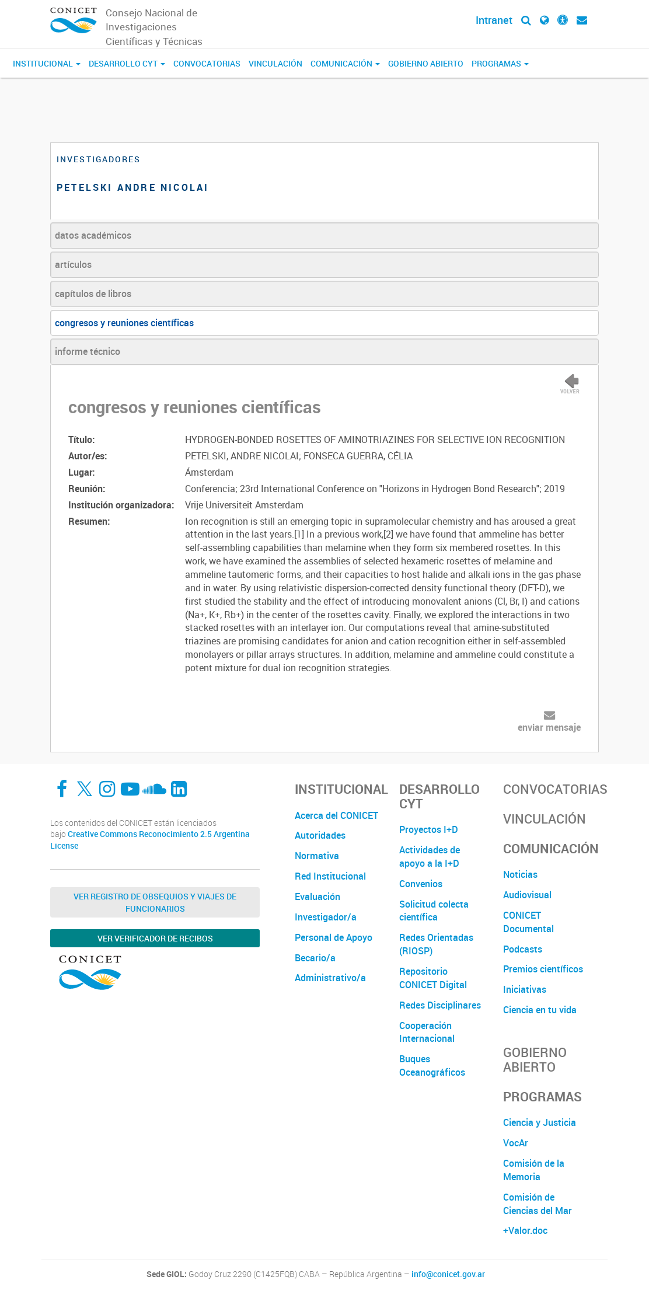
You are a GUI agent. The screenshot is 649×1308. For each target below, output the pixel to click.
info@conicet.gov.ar (448, 1274)
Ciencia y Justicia (539, 1122)
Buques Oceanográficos (432, 1065)
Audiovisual (527, 894)
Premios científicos (543, 968)
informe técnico (87, 351)
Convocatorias (206, 63)
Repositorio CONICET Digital (433, 978)
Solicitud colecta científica (434, 911)
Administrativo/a (330, 977)
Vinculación (275, 63)
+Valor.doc (525, 1230)
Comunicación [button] (345, 63)
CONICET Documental (528, 922)
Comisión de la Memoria (533, 1170)
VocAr (515, 1142)
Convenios (420, 883)
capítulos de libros (93, 293)
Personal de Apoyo (333, 937)
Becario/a (315, 957)
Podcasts (522, 949)
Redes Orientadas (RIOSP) (436, 944)
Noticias (520, 874)
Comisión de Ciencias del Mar (537, 1204)
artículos (73, 264)
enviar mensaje (549, 727)
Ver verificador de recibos (155, 938)
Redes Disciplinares (440, 1005)
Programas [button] (500, 63)
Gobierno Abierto (425, 63)
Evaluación (317, 896)
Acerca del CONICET (336, 815)
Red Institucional (330, 876)
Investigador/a (326, 917)
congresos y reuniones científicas (124, 322)
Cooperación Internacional (427, 1032)
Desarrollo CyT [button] (127, 63)
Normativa (317, 855)
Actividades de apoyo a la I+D (429, 856)
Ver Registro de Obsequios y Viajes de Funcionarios (155, 902)
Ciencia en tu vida (540, 1009)
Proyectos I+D (428, 829)
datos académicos (93, 235)
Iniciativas (524, 989)
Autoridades (320, 835)
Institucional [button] (47, 63)
